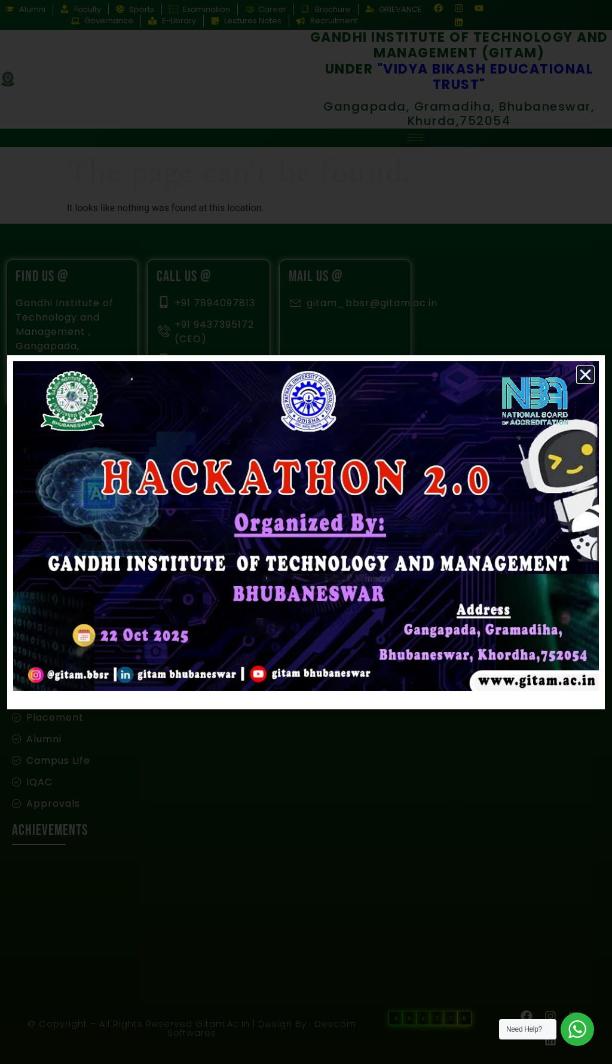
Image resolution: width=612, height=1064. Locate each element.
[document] (306, 532)
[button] (585, 374)
